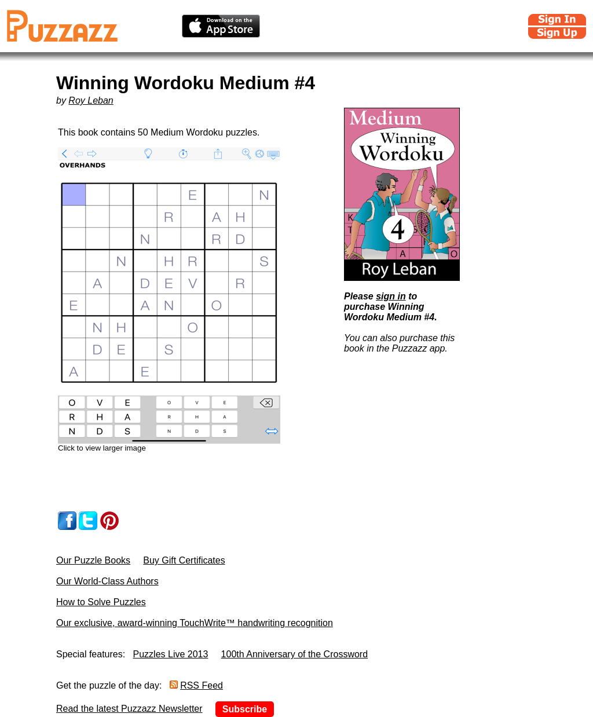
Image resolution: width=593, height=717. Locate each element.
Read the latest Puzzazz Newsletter (129, 709)
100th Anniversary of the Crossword (294, 654)
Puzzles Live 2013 (170, 654)
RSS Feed (201, 685)
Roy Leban (90, 100)
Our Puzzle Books (93, 560)
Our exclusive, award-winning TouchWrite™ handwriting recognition (194, 623)
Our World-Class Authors (107, 581)
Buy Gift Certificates (184, 560)
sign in (391, 296)
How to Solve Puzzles (101, 602)
